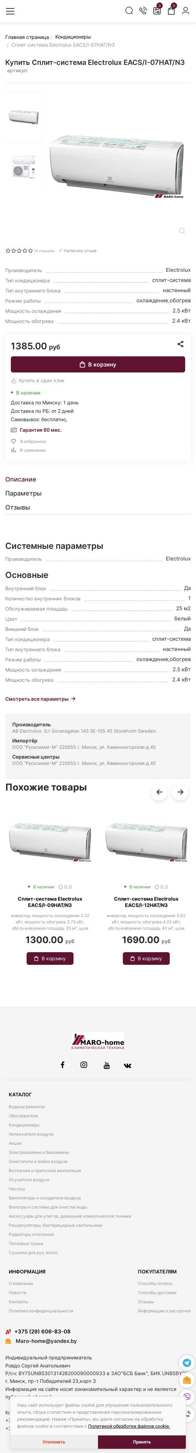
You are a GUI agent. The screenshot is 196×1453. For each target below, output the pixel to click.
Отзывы (146, 1301)
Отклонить (54, 1442)
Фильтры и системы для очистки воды (48, 1207)
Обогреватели (23, 1115)
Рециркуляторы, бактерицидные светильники (55, 1225)
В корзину (98, 364)
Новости (17, 1292)
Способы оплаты (155, 1283)
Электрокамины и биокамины (39, 1152)
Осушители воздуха (29, 1179)
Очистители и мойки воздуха (38, 1161)
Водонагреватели (27, 1106)
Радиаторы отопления (31, 1234)
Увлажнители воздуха (31, 1134)
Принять (142, 1442)
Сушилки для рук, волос (33, 1252)
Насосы (17, 1188)
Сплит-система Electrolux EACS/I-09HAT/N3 (50, 902)
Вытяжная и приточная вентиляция (45, 1170)
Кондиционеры (24, 1125)
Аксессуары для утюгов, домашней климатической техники (70, 1216)
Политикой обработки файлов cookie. (129, 1426)
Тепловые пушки (26, 1243)
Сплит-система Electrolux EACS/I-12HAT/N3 (146, 902)
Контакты (18, 1301)
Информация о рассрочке (164, 1310)
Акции (15, 1143)
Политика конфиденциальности (41, 1310)
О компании (21, 1283)
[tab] (98, 479)
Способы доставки (157, 1292)
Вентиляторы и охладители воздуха (45, 1197)
